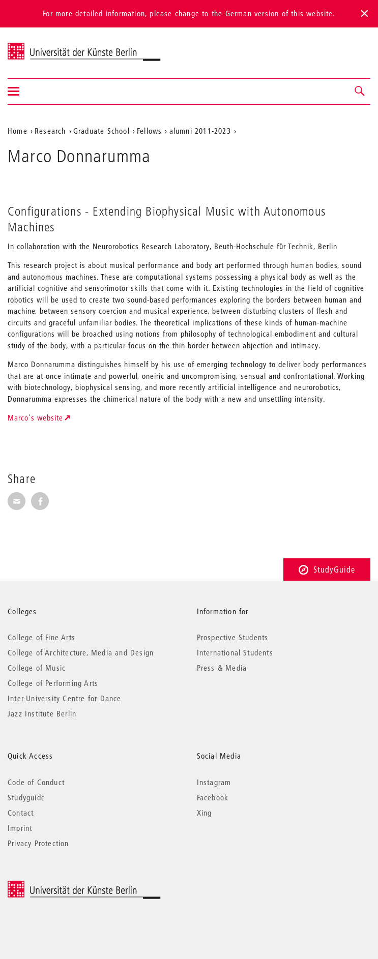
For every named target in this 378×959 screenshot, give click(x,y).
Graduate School (101, 131)
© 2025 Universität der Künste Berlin (61, 886)
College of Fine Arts (41, 637)
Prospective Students (233, 637)
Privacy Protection (38, 843)
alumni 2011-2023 (200, 131)
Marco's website (35, 417)
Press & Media (222, 668)
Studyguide (26, 797)
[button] (360, 91)
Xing (204, 812)
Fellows (149, 131)
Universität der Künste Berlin (48, 46)
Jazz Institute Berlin (42, 713)
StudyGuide (327, 569)
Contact (21, 812)
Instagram (214, 782)
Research (50, 131)
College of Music (37, 668)
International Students (235, 652)
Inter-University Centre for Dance (65, 698)
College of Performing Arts (53, 683)
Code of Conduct (36, 782)
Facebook (213, 797)
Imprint (20, 828)
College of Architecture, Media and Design (81, 652)
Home (17, 131)
